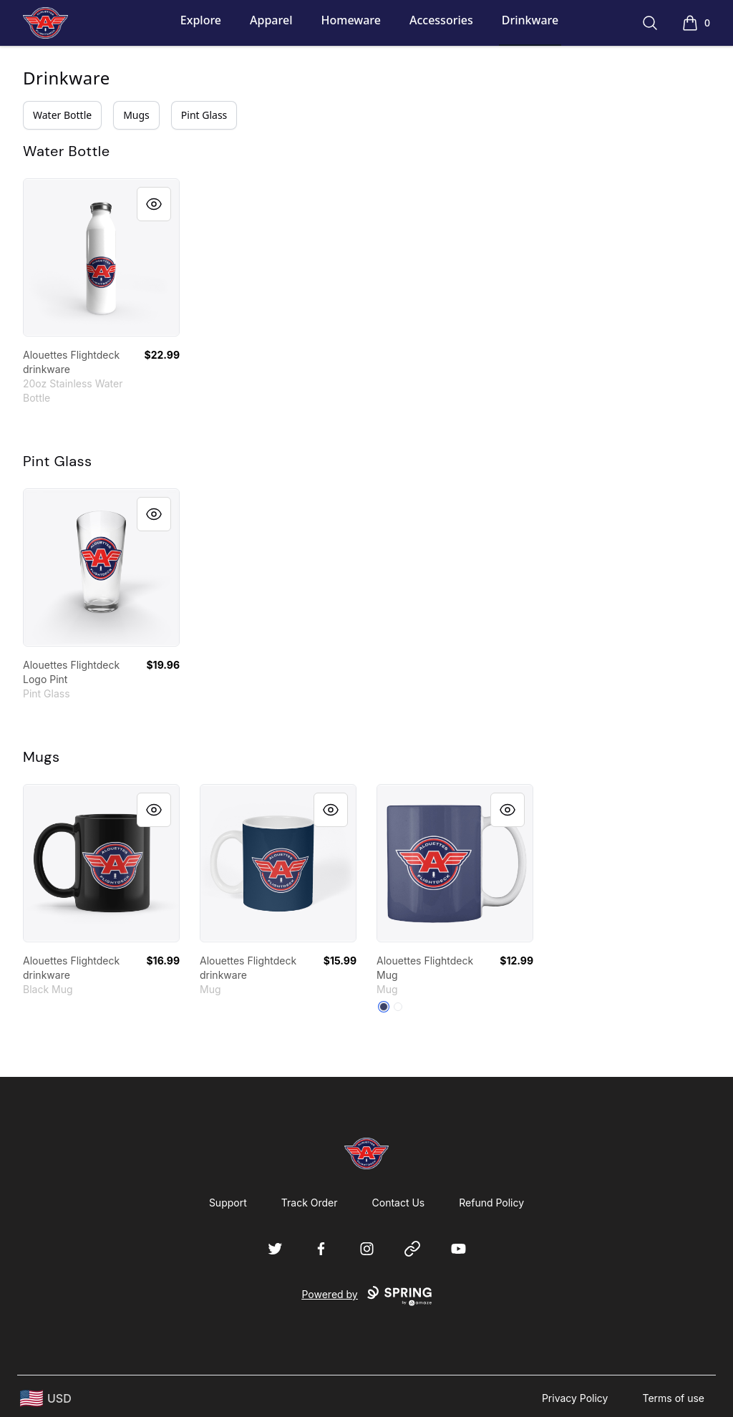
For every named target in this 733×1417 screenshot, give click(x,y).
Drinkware (530, 20)
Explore (200, 20)
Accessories (441, 20)
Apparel (271, 20)
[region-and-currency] (46, 1399)
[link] (101, 257)
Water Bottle (62, 115)
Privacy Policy (575, 1398)
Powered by (366, 1296)
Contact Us (398, 1202)
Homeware (350, 20)
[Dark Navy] (383, 1006)
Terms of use (673, 1398)
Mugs (136, 115)
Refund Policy (491, 1202)
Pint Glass (204, 115)
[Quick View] (154, 204)
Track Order (309, 1202)
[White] (398, 1006)
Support (228, 1202)
